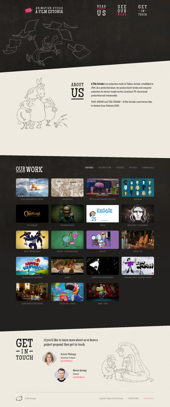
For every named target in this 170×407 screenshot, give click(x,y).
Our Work (122, 10)
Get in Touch (142, 10)
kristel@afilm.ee (67, 361)
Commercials (148, 168)
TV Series (120, 168)
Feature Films (104, 168)
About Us (101, 10)
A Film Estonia (43, 10)
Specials (133, 168)
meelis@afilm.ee (79, 377)
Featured (89, 168)
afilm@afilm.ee (148, 399)
